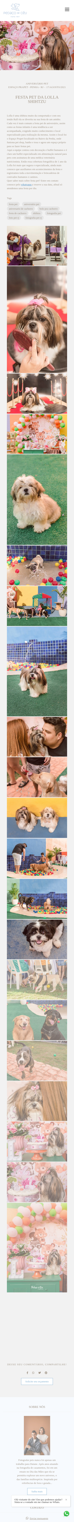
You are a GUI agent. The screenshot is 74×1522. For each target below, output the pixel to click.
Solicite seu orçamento (37, 1381)
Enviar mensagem (39, 1518)
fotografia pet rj (34, 217)
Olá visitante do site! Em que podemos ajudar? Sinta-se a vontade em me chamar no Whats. (38, 1500)
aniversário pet (31, 204)
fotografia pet (54, 213)
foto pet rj (14, 217)
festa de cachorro (17, 213)
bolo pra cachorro (48, 208)
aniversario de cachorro (21, 208)
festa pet (13, 204)
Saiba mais (37, 1491)
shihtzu (36, 213)
